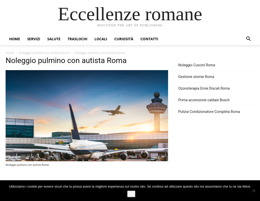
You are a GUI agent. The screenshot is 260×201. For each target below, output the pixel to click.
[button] (248, 39)
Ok (131, 194)
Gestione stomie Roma (196, 77)
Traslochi (77, 38)
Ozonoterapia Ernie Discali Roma (204, 88)
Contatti (149, 38)
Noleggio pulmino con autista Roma (44, 53)
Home (14, 38)
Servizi (33, 38)
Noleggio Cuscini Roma (196, 65)
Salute (53, 38)
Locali (100, 38)
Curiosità (123, 38)
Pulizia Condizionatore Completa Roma (209, 112)
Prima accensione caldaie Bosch (204, 100)
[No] (253, 190)
